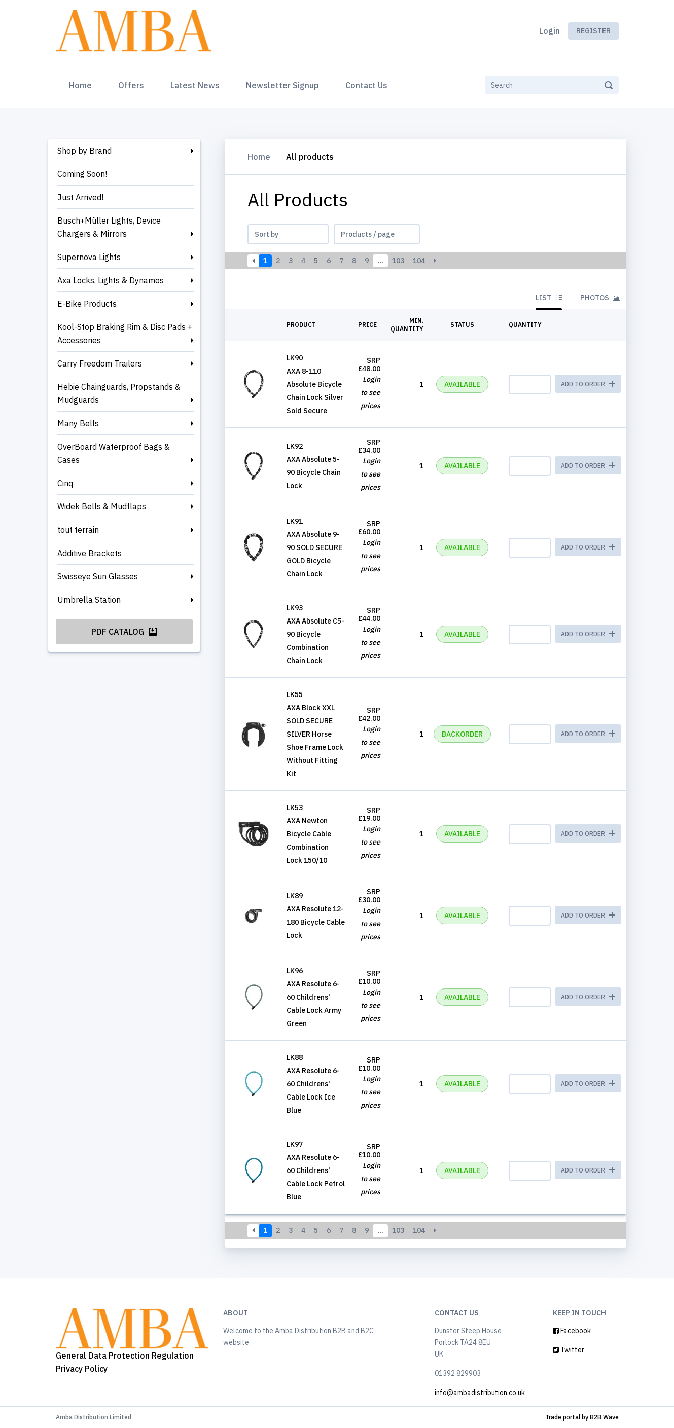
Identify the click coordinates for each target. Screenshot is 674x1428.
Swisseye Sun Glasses (97, 576)
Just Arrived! (80, 197)
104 (419, 260)
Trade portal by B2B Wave (582, 1417)
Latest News (195, 85)
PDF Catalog (124, 632)
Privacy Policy (82, 1369)
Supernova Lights (89, 257)
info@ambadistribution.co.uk (480, 1392)
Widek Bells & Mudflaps (101, 506)
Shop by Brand (84, 150)
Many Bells (78, 423)
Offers (131, 85)
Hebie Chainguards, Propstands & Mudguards (119, 393)
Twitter (568, 1349)
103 (398, 260)
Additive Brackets (89, 553)
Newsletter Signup (282, 85)
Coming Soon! (82, 174)
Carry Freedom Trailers (99, 363)
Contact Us (366, 85)
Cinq (65, 483)
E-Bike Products (87, 304)
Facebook (572, 1330)
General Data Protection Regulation (125, 1355)
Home (82, 84)
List (549, 297)
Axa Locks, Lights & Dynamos (110, 280)
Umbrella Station (89, 600)
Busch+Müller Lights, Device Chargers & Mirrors (109, 227)
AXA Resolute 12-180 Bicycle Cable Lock (316, 922)
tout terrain (78, 530)
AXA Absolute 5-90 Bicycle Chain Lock (314, 472)
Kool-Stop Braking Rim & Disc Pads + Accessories (124, 333)
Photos (600, 297)
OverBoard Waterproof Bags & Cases (113, 453)
